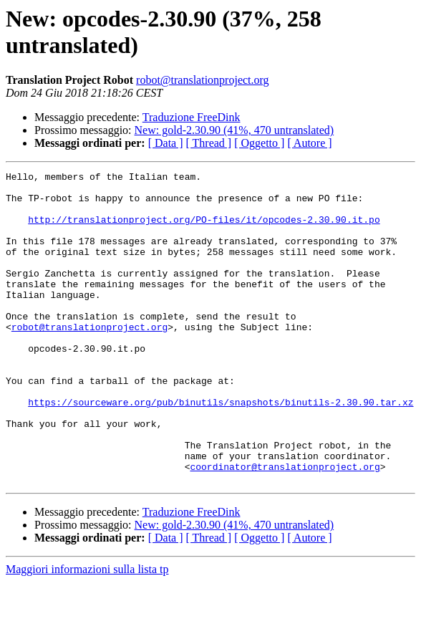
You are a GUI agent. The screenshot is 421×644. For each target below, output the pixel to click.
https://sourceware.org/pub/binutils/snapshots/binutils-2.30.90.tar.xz (220, 449)
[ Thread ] (209, 143)
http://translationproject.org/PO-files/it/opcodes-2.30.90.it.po (203, 230)
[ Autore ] (309, 143)
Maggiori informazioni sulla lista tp (87, 631)
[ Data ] (165, 143)
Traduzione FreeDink (191, 117)
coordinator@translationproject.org (284, 526)
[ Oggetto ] (259, 143)
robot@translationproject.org (202, 80)
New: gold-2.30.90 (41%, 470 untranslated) (234, 130)
